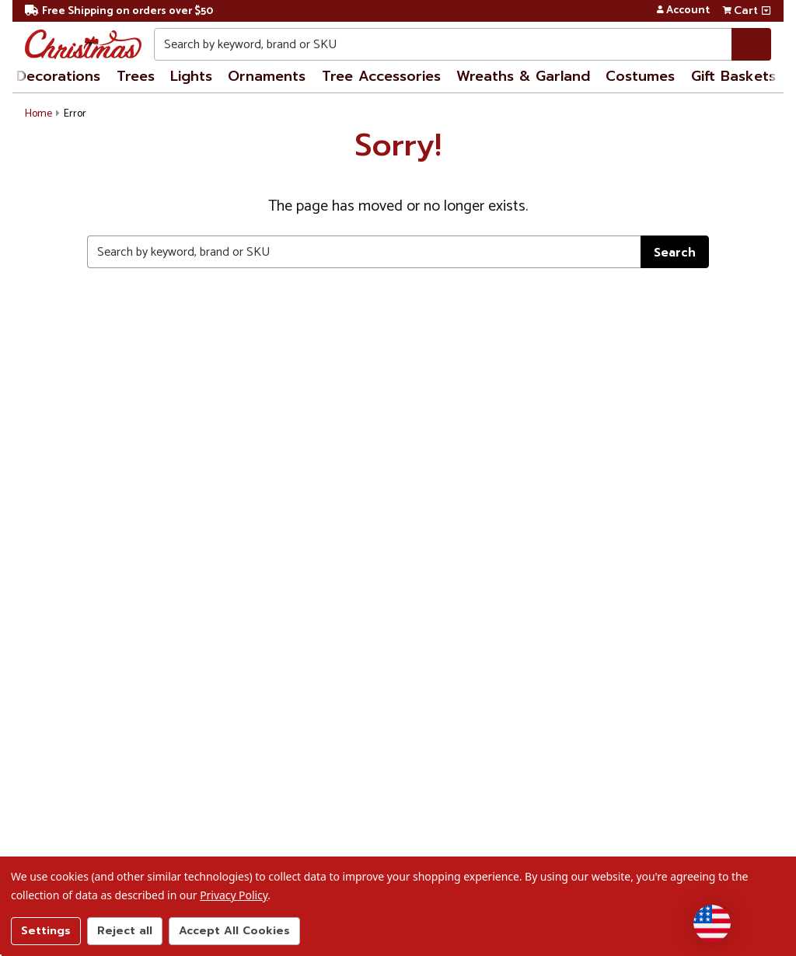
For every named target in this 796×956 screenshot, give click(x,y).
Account (682, 11)
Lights (191, 76)
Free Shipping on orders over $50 (119, 11)
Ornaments (266, 76)
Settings (46, 931)
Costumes (640, 76)
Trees (136, 76)
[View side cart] (766, 11)
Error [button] (75, 114)
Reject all (124, 931)
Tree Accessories (381, 76)
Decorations (58, 76)
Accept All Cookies (234, 931)
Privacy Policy (233, 895)
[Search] (751, 44)
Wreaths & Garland (523, 76)
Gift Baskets (733, 76)
